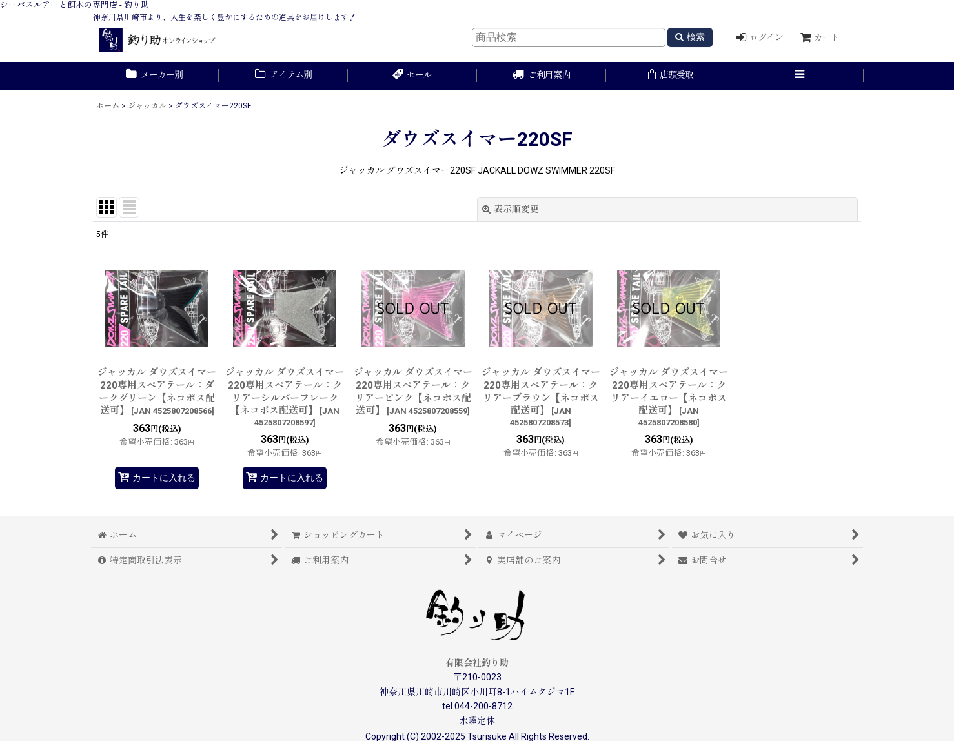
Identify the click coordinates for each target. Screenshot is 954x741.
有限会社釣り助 (477, 663)
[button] (799, 76)
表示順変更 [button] (510, 209)
